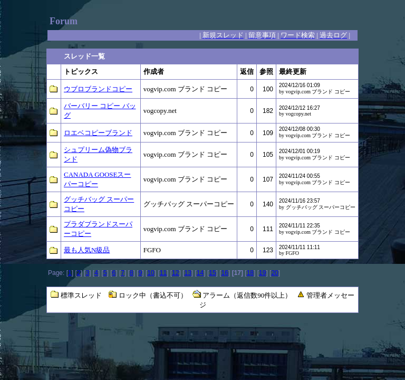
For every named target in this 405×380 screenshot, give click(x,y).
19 (262, 273)
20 (274, 273)
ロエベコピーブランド (98, 133)
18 (250, 273)
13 (187, 273)
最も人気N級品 (87, 250)
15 (212, 273)
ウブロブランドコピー (98, 89)
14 (200, 273)
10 (150, 273)
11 (163, 273)
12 (175, 273)
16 (224, 273)
